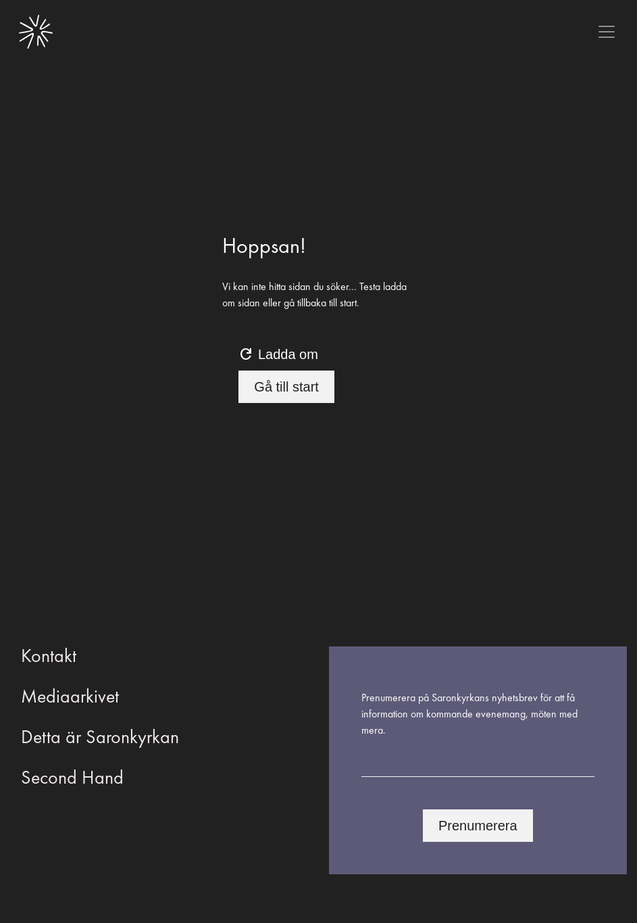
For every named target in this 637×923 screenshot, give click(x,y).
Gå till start (286, 386)
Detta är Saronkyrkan (100, 737)
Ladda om (278, 354)
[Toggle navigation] (606, 32)
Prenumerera (477, 825)
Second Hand (72, 777)
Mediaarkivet (70, 696)
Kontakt (48, 655)
